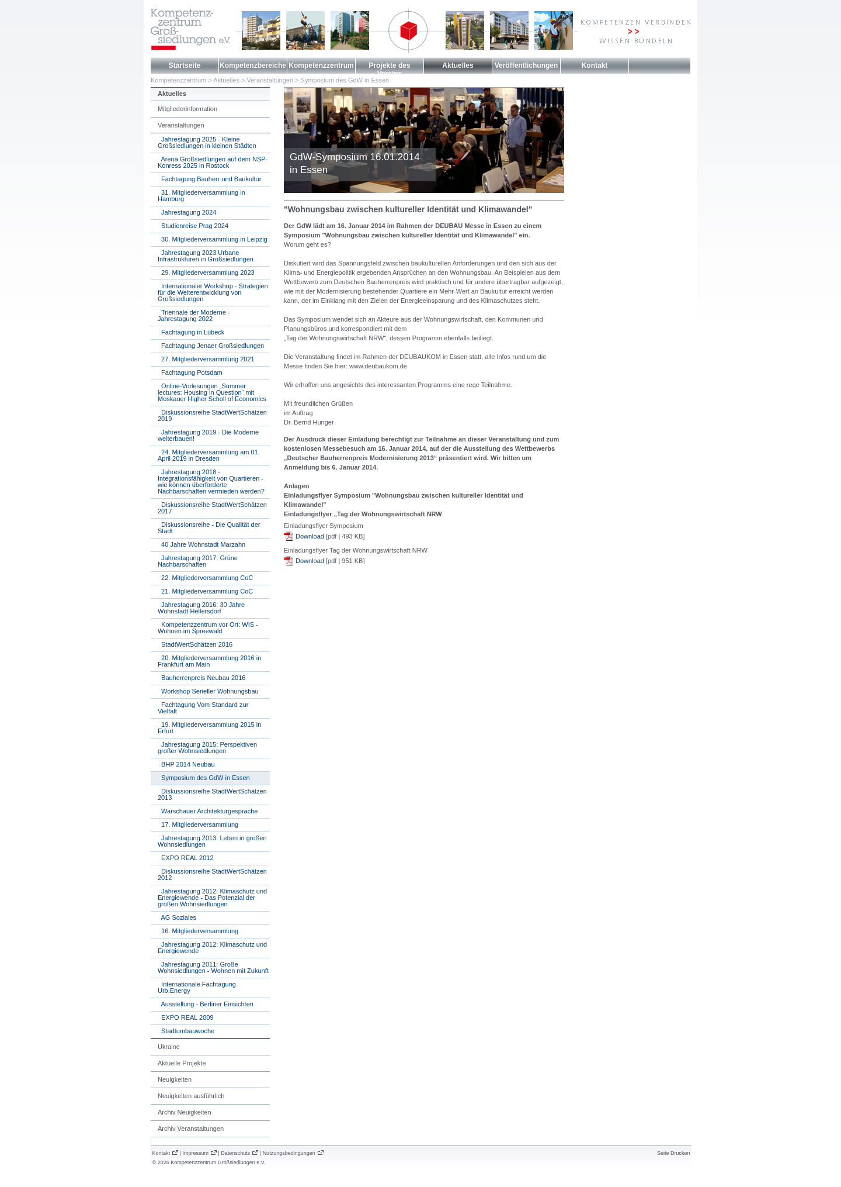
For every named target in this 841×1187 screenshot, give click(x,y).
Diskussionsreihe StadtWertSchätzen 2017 (212, 508)
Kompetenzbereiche (253, 65)
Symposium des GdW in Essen (345, 80)
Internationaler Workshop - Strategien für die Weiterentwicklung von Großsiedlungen (213, 292)
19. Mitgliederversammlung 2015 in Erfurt (209, 727)
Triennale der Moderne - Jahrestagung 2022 (194, 315)
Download (310, 536)
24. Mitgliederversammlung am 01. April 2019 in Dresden (209, 455)
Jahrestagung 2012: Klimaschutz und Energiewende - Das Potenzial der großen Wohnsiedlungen (212, 897)
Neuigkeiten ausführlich (191, 1095)
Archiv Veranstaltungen (191, 1128)
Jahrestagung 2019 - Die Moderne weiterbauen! (208, 435)
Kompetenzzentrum (321, 65)
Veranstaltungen (270, 80)
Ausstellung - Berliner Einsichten (205, 1003)
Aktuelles (457, 65)
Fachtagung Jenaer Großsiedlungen (211, 345)
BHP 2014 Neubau (186, 764)
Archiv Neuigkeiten (184, 1112)
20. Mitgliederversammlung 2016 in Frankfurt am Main (209, 661)
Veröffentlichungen (526, 65)
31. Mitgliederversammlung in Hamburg (201, 195)
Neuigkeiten (175, 1079)
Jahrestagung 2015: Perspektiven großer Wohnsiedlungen (207, 747)
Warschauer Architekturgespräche (208, 811)
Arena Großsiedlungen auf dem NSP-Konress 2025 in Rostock (212, 162)
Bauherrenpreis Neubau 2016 (201, 677)
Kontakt (595, 65)
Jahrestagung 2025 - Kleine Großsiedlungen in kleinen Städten (207, 142)
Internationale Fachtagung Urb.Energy (197, 987)
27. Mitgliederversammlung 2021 (206, 359)
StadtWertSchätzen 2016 (195, 644)
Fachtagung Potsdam (190, 372)
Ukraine (169, 1046)
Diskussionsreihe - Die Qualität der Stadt (209, 527)
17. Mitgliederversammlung (198, 824)
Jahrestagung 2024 (187, 212)
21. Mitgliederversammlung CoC (205, 591)
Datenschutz (235, 1153)
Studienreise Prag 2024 (193, 225)
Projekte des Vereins (389, 69)
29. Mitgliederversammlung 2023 (206, 272)
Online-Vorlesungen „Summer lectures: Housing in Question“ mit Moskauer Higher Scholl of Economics (212, 392)
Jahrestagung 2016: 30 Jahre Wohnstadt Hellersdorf (201, 608)
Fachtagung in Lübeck (191, 332)
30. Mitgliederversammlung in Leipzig (212, 239)
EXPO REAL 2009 (186, 1017)
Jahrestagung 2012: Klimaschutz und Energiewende (212, 947)
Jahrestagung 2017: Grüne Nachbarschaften (198, 561)
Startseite (185, 65)
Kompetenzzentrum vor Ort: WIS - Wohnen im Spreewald (208, 627)
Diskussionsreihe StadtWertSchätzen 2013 (212, 794)
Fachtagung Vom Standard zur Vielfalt (203, 708)
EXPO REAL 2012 (186, 857)
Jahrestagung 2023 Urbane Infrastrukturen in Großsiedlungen (205, 256)
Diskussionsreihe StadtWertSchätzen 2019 (212, 415)
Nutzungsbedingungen (289, 1153)
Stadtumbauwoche (186, 1030)
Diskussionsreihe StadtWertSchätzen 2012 (212, 874)
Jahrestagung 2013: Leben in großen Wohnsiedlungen (212, 841)
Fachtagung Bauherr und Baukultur (209, 178)
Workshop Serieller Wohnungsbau (208, 691)
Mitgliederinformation (187, 108)
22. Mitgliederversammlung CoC (205, 577)
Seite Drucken (673, 1153)
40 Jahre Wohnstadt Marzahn (201, 544)
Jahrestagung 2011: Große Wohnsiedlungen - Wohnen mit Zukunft (213, 967)
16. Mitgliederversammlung (198, 930)
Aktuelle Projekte (182, 1063)
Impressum (195, 1153)
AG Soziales (177, 917)
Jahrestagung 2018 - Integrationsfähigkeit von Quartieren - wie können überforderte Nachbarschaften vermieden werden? (211, 481)
